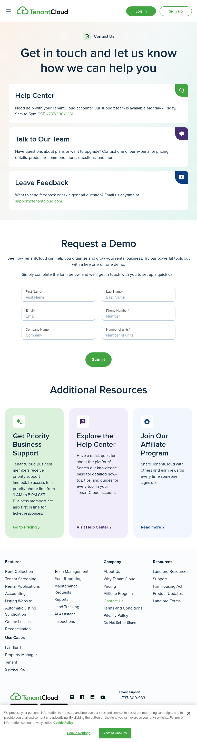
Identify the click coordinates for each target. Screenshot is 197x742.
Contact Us (113, 601)
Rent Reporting (68, 579)
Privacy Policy (116, 615)
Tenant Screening (20, 579)
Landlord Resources (170, 571)
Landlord (13, 647)
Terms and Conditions (123, 608)
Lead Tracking (66, 607)
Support (160, 579)
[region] (98, 723)
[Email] (58, 314)
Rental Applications (22, 586)
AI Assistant (64, 614)
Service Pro (15, 669)
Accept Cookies (115, 732)
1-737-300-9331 (59, 114)
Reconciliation (18, 629)
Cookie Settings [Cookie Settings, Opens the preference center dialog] (79, 732)
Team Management (71, 571)
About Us (112, 571)
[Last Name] (138, 295)
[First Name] (58, 295)
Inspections (64, 621)
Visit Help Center (92, 527)
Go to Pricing (25, 527)
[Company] (58, 333)
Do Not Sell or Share (120, 622)
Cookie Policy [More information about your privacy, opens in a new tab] (63, 722)
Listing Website (18, 601)
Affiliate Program (118, 593)
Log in (141, 11)
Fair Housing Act (167, 586)
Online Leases (18, 622)
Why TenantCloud (119, 579)
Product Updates (168, 593)
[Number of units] (138, 333)
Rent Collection (19, 571)
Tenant (11, 662)
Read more (151, 527)
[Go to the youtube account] (102, 697)
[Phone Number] (138, 314)
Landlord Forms (167, 601)
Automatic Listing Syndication (20, 611)
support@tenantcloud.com (38, 201)
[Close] (188, 713)
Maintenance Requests (66, 589)
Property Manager (21, 655)
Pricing (110, 586)
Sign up (176, 11)
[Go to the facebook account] (82, 697)
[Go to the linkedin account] (92, 697)
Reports (61, 599)
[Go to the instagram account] (72, 697)
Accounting (15, 593)
